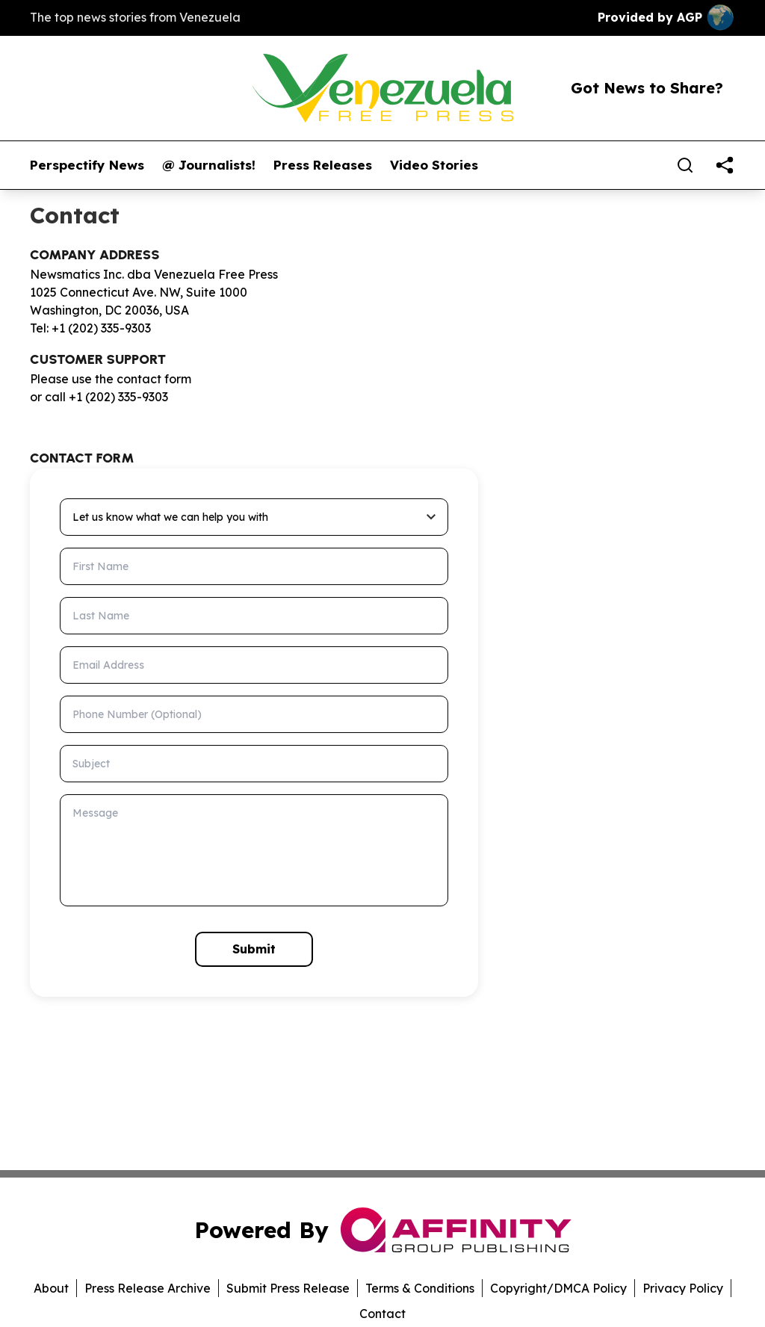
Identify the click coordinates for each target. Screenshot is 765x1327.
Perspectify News (87, 165)
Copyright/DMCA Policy (558, 1288)
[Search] (685, 165)
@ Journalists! (208, 165)
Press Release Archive (147, 1288)
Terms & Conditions (419, 1288)
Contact (382, 1313)
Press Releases (322, 165)
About (51, 1288)
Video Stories (434, 165)
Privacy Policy (682, 1288)
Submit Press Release (288, 1288)
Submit (254, 948)
